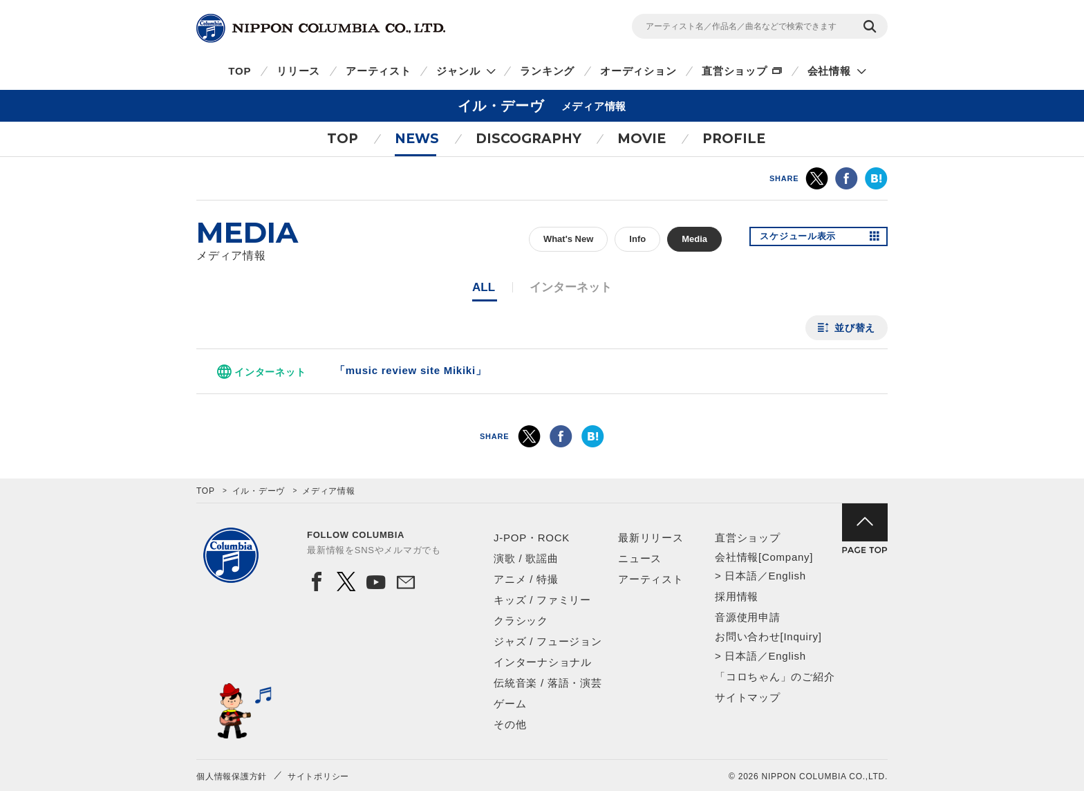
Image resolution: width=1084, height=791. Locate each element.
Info (637, 239)
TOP (239, 71)
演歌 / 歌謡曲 (526, 558)
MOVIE (641, 139)
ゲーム (510, 703)
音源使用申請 (748, 617)
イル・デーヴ (259, 491)
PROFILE (733, 139)
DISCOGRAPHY (528, 139)
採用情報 (736, 596)
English (786, 575)
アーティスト (378, 71)
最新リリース (651, 537)
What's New (568, 239)
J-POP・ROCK (532, 537)
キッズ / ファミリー (542, 600)
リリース (298, 71)
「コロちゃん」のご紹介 (774, 676)
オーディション (638, 71)
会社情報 (829, 71)
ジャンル (458, 71)
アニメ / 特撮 (526, 579)
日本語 (741, 575)
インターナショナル (543, 662)
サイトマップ (748, 697)
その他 (510, 724)
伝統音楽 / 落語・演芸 (548, 683)
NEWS (417, 139)
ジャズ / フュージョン (548, 641)
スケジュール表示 (803, 239)
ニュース (640, 558)
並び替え (854, 327)
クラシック (521, 620)
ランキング (547, 71)
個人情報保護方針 (231, 776)
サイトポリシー (318, 776)
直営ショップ (734, 71)
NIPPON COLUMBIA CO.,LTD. (320, 28)
